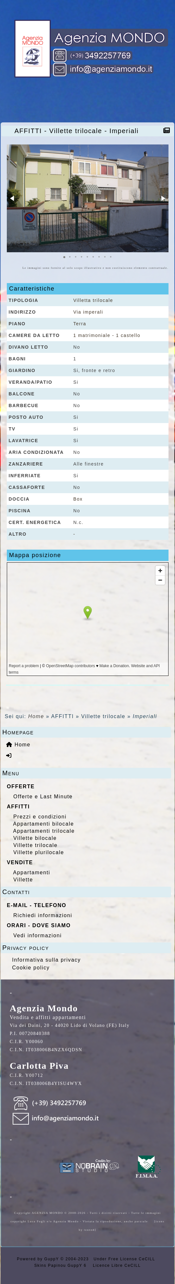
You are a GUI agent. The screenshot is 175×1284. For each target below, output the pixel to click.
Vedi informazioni (37, 935)
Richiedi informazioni (42, 915)
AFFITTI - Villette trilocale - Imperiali (78, 130)
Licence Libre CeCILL (116, 1265)
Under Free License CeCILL (125, 1259)
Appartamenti (31, 872)
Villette (23, 879)
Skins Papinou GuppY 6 (62, 1265)
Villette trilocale (35, 845)
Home (36, 716)
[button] (12, 198)
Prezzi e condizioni (40, 816)
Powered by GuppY (38, 1259)
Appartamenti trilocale (44, 831)
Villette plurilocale (38, 852)
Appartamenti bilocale (43, 824)
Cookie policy (31, 967)
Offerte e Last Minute (43, 796)
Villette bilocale (35, 838)
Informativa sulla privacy (46, 960)
